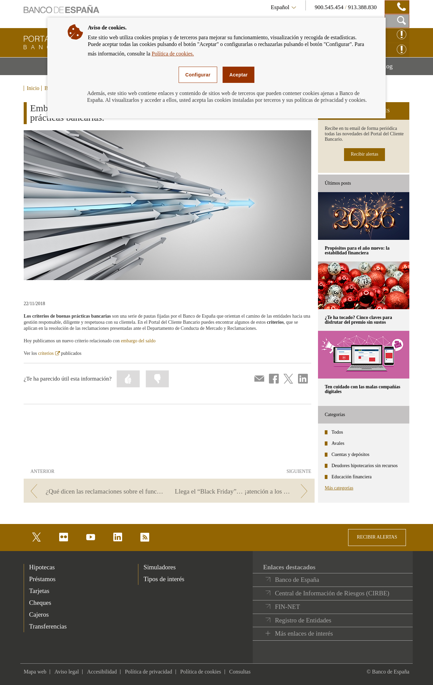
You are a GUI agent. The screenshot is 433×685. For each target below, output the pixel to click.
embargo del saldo (138, 340)
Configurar (197, 74)
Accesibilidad (102, 672)
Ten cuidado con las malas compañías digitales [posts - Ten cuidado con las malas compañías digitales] (362, 389)
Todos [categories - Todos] (337, 432)
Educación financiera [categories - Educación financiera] (352, 476)
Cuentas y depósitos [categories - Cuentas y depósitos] (350, 454)
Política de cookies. (173, 53)
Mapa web (35, 672)
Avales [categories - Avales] (338, 443)
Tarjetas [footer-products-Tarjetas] (39, 590)
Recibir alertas (364, 154)
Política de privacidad (148, 672)
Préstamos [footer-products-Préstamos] (42, 579)
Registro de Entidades (303, 620)
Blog (394, 68)
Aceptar (238, 74)
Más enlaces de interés (304, 633)
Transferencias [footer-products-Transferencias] (48, 626)
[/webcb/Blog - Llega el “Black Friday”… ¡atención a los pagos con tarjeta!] (243, 491)
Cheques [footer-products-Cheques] (40, 602)
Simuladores (159, 567)
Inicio (33, 88)
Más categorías (339, 487)
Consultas (240, 672)
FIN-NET (287, 606)
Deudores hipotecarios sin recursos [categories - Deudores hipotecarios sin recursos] (365, 465)
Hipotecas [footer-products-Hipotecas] (42, 567)
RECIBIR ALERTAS (377, 537)
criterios (49, 353)
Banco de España (297, 579)
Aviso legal (66, 672)
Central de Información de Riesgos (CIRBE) (332, 593)
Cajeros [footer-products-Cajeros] (39, 614)
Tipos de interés (163, 579)
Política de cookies (200, 672)
